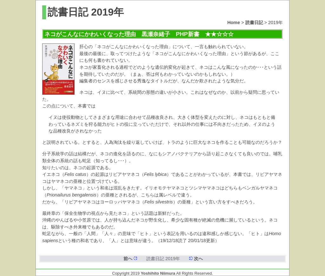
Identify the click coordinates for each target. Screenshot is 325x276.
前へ (127, 258)
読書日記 (254, 22)
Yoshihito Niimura (158, 273)
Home (233, 22)
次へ (198, 258)
